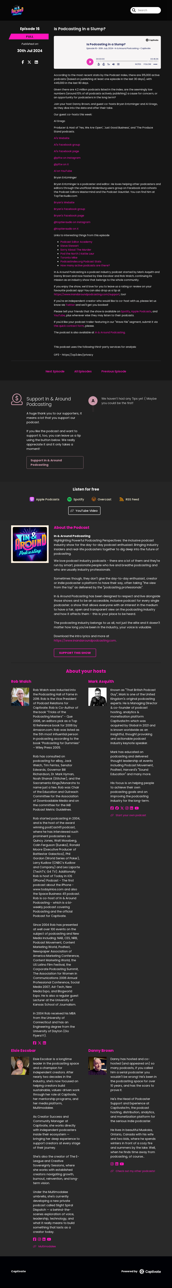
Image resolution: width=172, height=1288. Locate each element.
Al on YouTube (63, 171)
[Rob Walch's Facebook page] (34, 1044)
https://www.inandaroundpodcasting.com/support (87, 294)
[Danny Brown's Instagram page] (112, 1165)
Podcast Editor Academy (76, 242)
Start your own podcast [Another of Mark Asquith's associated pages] (128, 816)
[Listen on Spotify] (75, 500)
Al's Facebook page (66, 151)
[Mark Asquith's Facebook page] (112, 809)
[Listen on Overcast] (102, 500)
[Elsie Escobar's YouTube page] (46, 1240)
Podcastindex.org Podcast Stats (80, 261)
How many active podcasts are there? (85, 265)
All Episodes (83, 371)
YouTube (59, 315)
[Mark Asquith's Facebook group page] (116, 809)
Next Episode (55, 371)
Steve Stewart (69, 246)
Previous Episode (113, 371)
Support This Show (75, 654)
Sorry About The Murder (75, 250)
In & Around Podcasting (110, 332)
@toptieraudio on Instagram (72, 222)
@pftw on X (61, 164)
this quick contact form (69, 326)
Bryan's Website (64, 202)
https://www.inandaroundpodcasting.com (85, 642)
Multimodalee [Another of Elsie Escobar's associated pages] (44, 1248)
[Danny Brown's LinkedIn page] (115, 1165)
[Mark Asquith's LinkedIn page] (128, 809)
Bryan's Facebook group (69, 209)
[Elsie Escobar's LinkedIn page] (42, 1240)
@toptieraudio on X (66, 229)
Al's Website (61, 138)
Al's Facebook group (67, 145)
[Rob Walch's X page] (38, 1044)
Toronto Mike (68, 257)
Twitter (70, 305)
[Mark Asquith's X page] (120, 809)
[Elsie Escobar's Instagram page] (38, 1240)
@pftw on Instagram (67, 158)
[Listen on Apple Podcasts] (43, 500)
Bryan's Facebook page (69, 215)
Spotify (125, 311)
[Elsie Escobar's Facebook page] (34, 1240)
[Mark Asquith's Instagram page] (124, 809)
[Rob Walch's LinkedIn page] (42, 1044)
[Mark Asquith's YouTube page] (132, 809)
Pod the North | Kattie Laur (77, 254)
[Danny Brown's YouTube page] (120, 1165)
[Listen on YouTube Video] (84, 512)
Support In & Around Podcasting (46, 462)
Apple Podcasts (141, 311)
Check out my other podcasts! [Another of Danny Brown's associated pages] (132, 1172)
